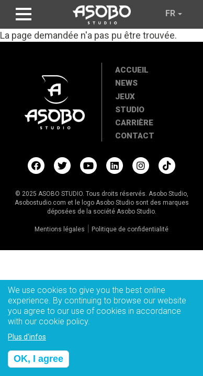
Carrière (134, 122)
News (126, 83)
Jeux (125, 96)
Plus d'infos (27, 341)
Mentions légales (60, 229)
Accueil (132, 70)
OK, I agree (38, 363)
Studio (129, 109)
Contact (134, 135)
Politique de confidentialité (130, 229)
